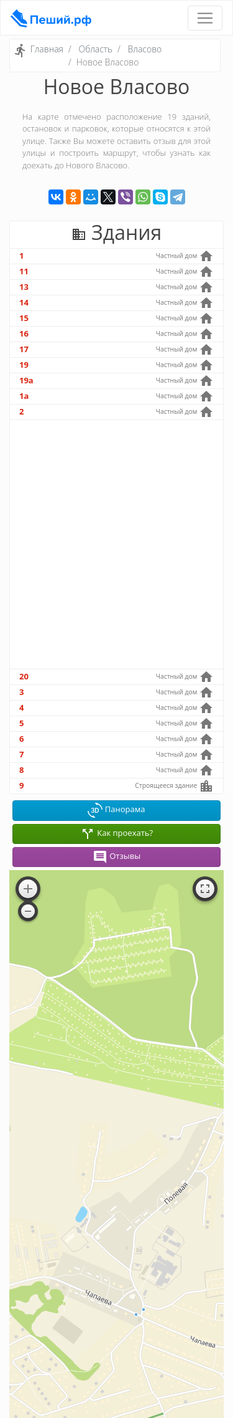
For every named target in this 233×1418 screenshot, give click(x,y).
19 (24, 364)
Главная (46, 49)
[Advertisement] (116, 544)
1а (24, 395)
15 (24, 317)
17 (24, 349)
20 (24, 676)
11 (24, 271)
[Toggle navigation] (205, 18)
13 (24, 286)
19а (26, 380)
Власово (145, 49)
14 (24, 302)
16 (24, 333)
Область (95, 49)
